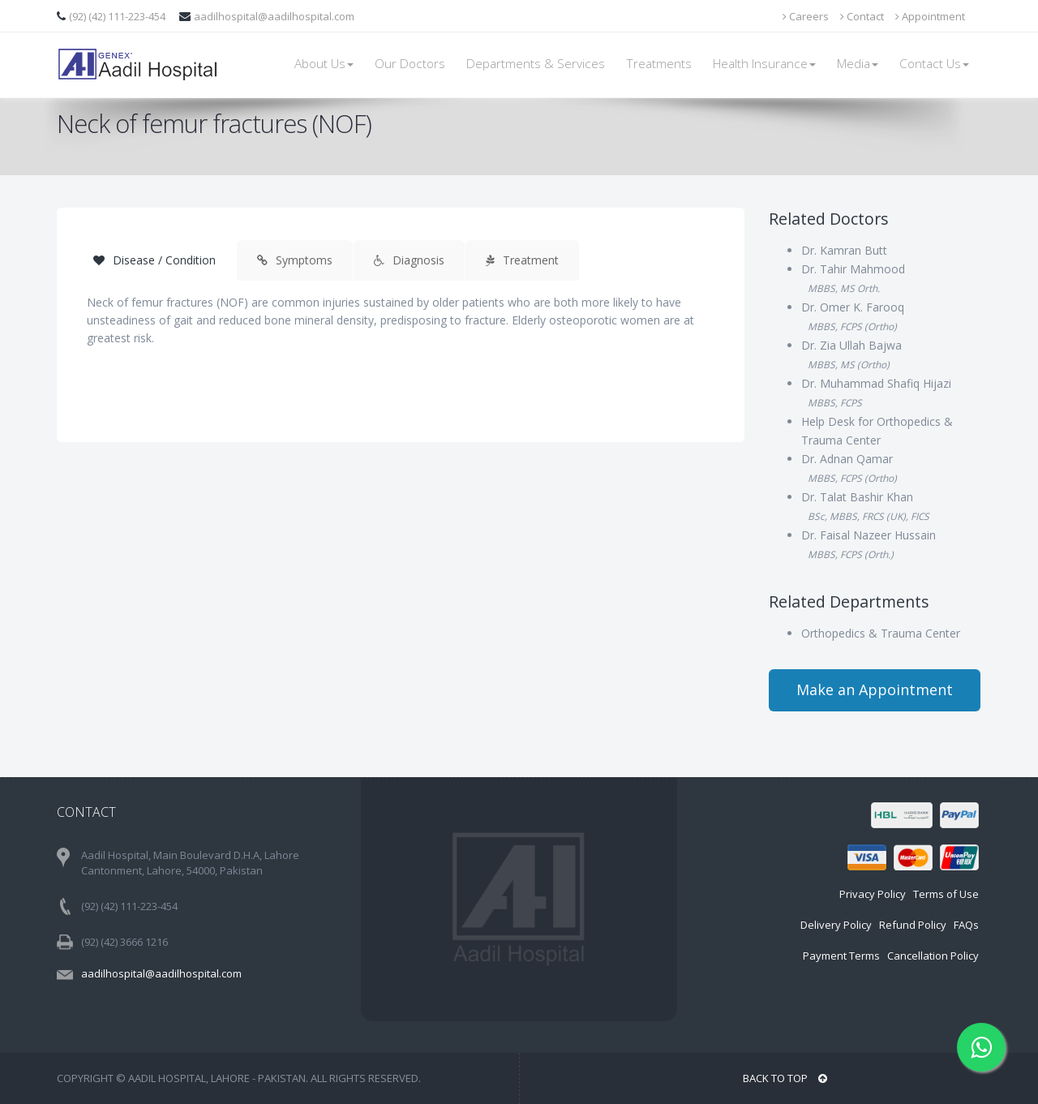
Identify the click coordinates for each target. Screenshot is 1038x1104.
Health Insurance (764, 63)
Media (857, 63)
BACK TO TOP (785, 1078)
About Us (324, 63)
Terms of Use (946, 894)
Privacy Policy (872, 894)
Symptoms (294, 260)
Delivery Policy (836, 924)
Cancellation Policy (933, 955)
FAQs (966, 924)
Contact (862, 16)
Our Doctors (410, 63)
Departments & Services (535, 63)
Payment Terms (841, 955)
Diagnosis (409, 260)
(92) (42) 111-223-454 (118, 16)
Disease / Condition (154, 260)
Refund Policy (912, 924)
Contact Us (934, 63)
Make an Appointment (874, 689)
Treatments (659, 63)
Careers (806, 16)
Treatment (522, 260)
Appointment (930, 16)
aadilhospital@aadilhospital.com (274, 16)
